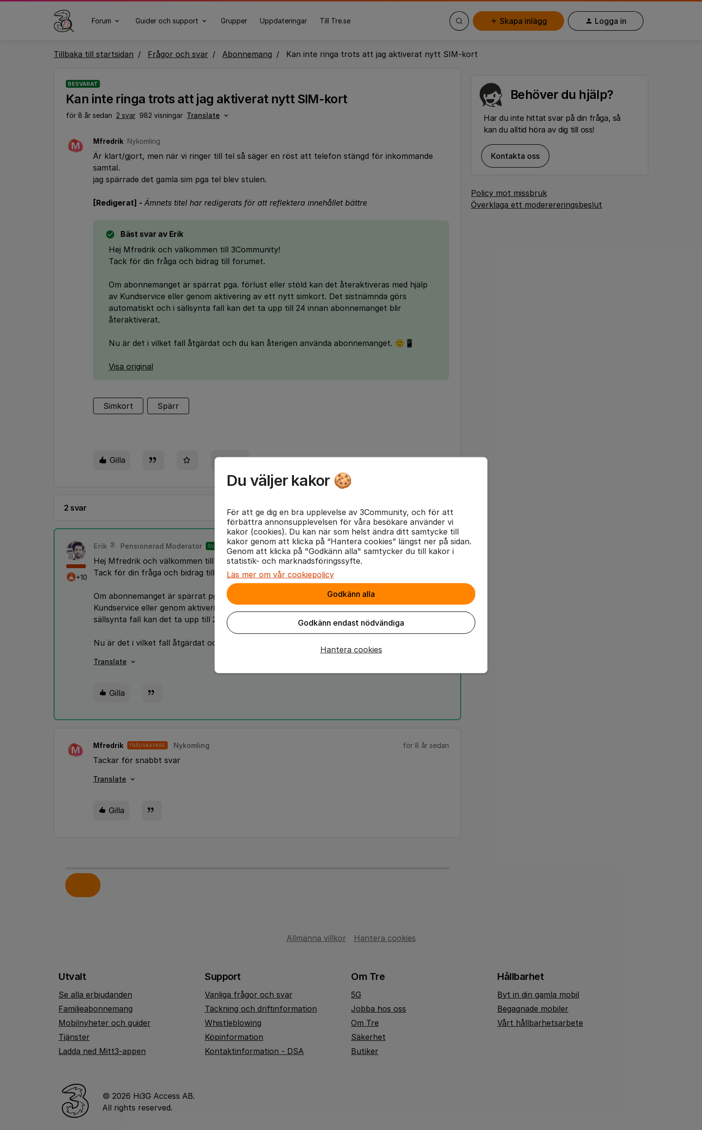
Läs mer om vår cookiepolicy (280, 574)
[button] (351, 649)
